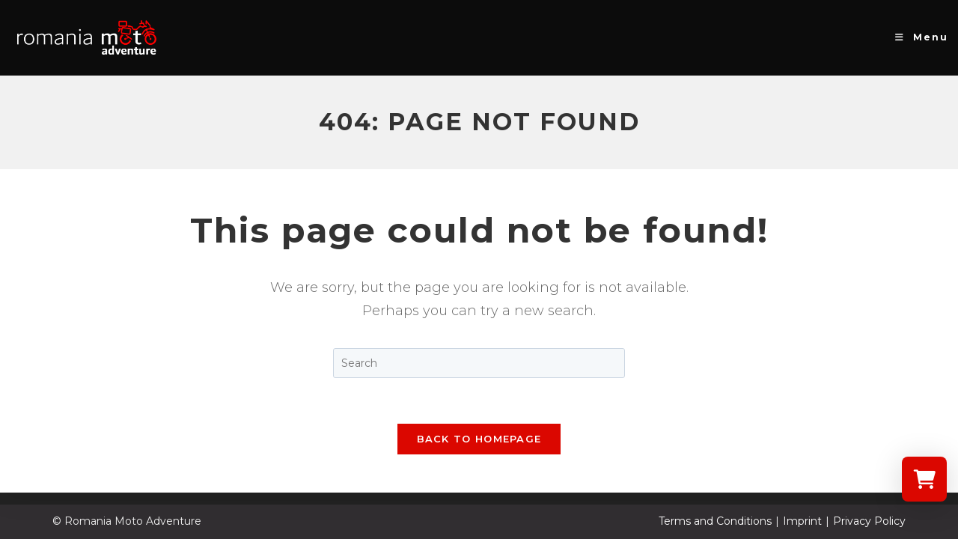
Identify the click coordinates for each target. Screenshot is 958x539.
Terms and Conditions (715, 521)
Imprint (802, 521)
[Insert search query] (479, 363)
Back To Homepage (479, 439)
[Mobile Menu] (921, 37)
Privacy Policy (869, 521)
